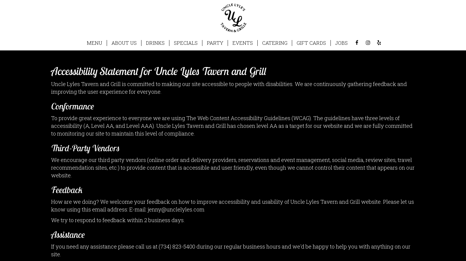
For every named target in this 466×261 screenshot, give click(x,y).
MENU (94, 43)
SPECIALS (186, 43)
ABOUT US (124, 43)
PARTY (215, 43)
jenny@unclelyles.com (176, 209)
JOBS (341, 43)
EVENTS (242, 43)
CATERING (274, 43)
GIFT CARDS (311, 43)
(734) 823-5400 (177, 246)
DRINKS (155, 43)
